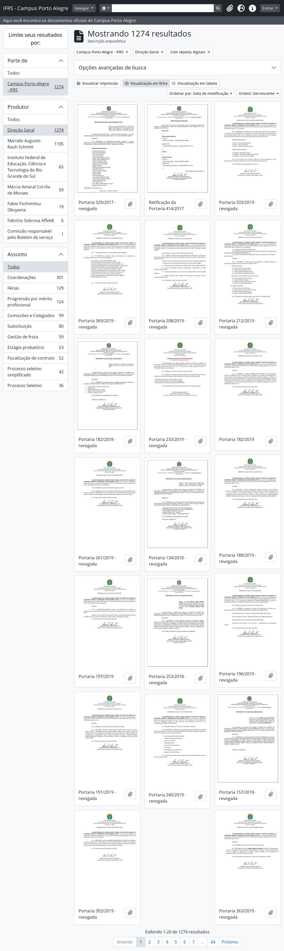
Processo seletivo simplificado (35, 372)
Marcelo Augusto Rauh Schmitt (35, 144)
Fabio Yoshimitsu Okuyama (35, 207)
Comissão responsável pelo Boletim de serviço (35, 234)
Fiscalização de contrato (35, 359)
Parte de (17, 60)
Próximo (230, 942)
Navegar (82, 8)
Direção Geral (35, 131)
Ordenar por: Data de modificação (199, 93)
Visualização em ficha (146, 83)
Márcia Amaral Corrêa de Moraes (35, 190)
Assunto (17, 254)
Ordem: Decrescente (257, 93)
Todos (13, 73)
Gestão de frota (35, 338)
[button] (229, 8)
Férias (35, 289)
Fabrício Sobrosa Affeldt (35, 221)
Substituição (35, 327)
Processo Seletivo (35, 386)
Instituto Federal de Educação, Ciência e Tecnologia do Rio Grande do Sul (35, 167)
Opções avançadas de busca (112, 67)
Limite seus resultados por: (35, 38)
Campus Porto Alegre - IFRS (35, 87)
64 (213, 942)
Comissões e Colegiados (35, 316)
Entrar (268, 8)
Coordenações (35, 278)
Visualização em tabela (194, 83)
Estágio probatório (35, 348)
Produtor (18, 106)
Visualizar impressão (97, 83)
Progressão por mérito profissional (35, 302)
